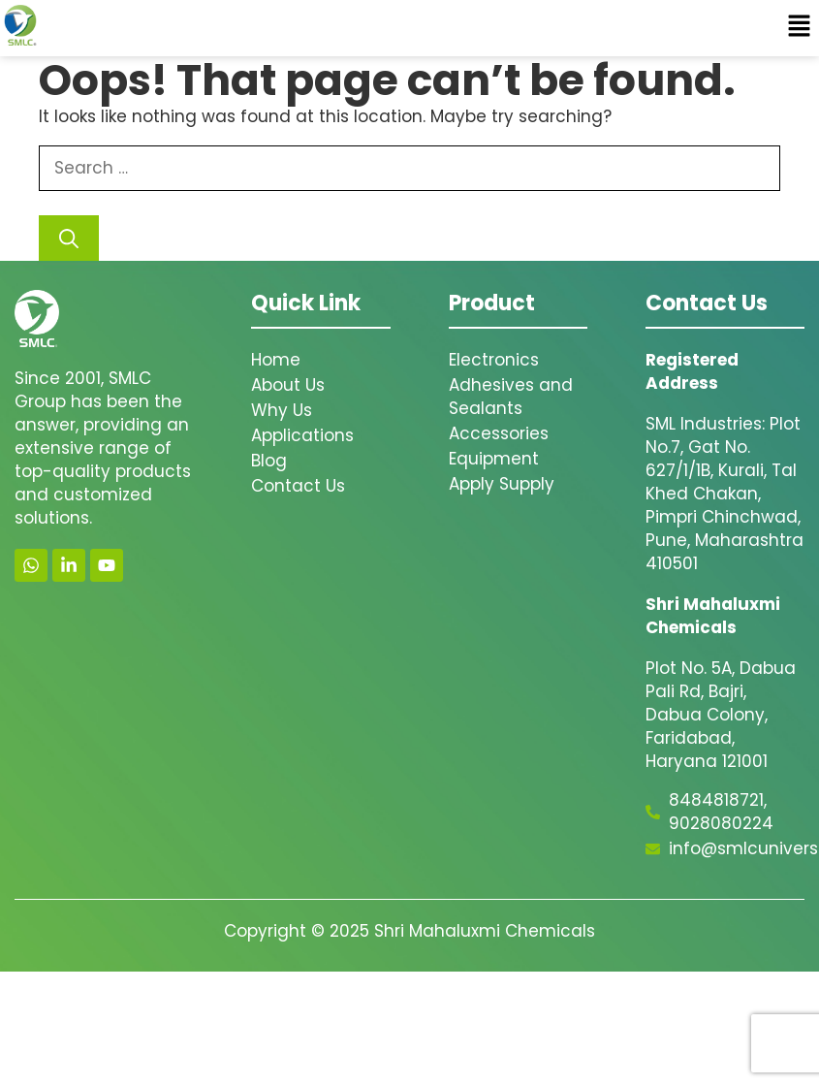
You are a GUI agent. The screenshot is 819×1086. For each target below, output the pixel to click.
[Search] (69, 238)
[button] (799, 28)
